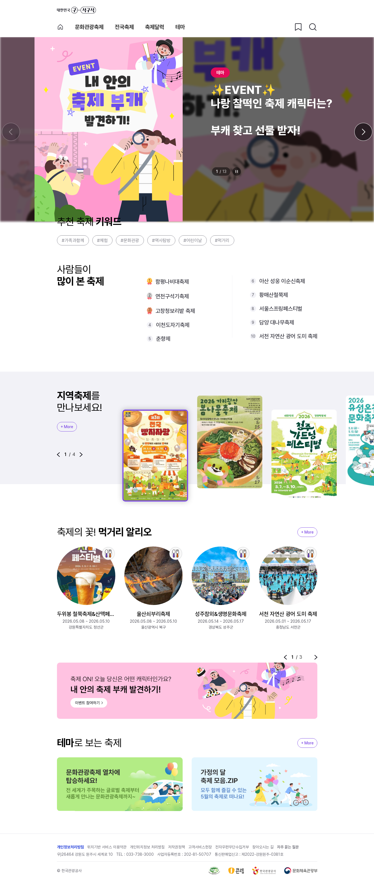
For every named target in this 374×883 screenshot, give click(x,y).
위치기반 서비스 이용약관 (107, 847)
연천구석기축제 (172, 296)
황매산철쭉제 (273, 295)
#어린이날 (192, 240)
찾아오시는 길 (263, 847)
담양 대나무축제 (276, 322)
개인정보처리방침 (70, 847)
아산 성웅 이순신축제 (282, 281)
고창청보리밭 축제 (175, 311)
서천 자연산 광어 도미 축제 (288, 336)
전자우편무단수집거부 (232, 847)
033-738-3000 (140, 854)
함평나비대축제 (172, 281)
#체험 (102, 240)
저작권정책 (176, 847)
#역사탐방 (161, 240)
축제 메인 (60, 27)
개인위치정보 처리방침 (147, 847)
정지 (236, 171)
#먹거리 (222, 240)
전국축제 (124, 27)
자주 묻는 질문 (288, 847)
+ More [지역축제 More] (67, 426)
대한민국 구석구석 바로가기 (76, 10)
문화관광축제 (89, 27)
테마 (180, 27)
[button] (58, 454)
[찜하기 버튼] (298, 26)
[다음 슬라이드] (363, 132)
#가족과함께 (73, 240)
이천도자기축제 (172, 325)
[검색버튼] (312, 26)
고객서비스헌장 (200, 847)
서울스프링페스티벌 (280, 308)
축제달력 (154, 27)
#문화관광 (130, 240)
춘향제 (163, 338)
